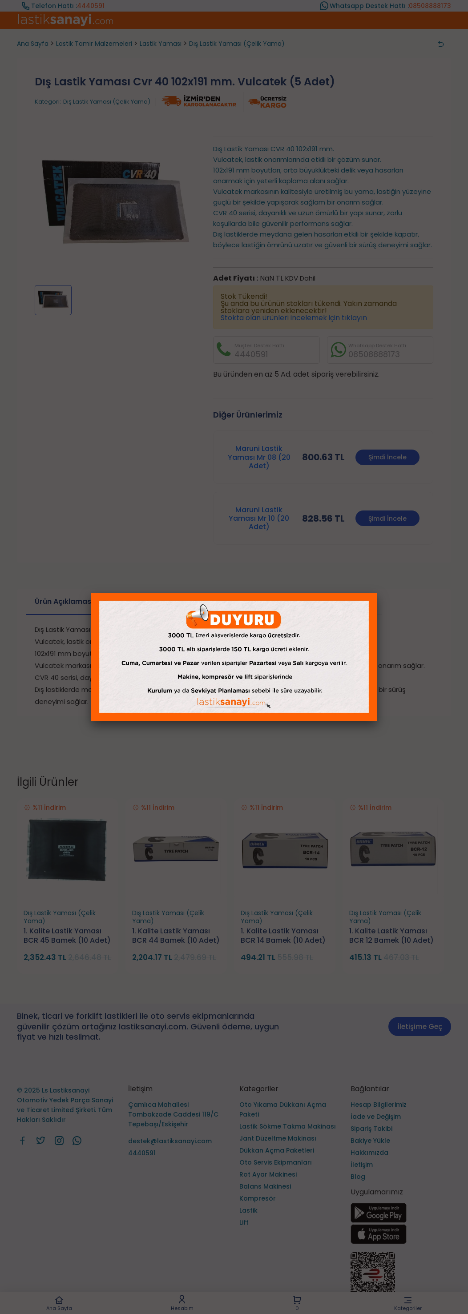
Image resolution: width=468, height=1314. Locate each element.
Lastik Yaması (161, 43)
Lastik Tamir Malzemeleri (94, 43)
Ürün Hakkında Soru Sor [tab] (330, 601)
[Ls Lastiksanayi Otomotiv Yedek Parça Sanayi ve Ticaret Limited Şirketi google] (379, 1220)
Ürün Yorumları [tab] (236, 601)
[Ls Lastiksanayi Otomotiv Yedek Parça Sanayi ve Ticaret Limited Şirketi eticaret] (401, 1279)
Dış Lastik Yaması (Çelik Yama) (237, 43)
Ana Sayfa (59, 1303)
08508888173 (430, 5)
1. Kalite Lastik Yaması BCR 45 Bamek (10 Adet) (67, 935)
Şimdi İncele (387, 457)
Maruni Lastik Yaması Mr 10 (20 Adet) (259, 518)
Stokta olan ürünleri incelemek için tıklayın (294, 318)
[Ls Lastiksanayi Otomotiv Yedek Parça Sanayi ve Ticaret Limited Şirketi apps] (379, 1242)
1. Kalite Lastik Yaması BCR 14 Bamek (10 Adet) (283, 935)
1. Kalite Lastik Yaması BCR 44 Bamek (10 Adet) (176, 935)
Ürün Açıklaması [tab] (64, 601)
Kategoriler (408, 1303)
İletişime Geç (420, 1026)
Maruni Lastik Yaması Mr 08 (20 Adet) (259, 456)
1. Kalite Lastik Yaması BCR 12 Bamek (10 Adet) (391, 935)
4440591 (91, 5)
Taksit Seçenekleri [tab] (151, 601)
